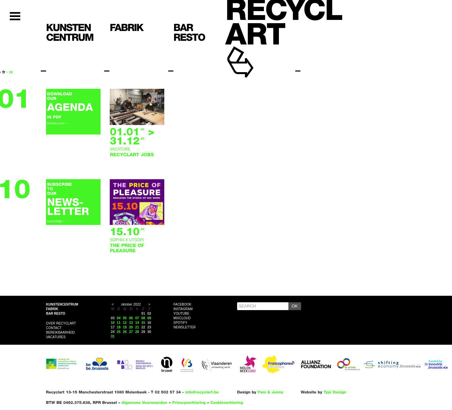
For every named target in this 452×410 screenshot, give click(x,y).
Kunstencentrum (62, 304)
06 (131, 318)
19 (125, 327)
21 (137, 327)
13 (131, 322)
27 (131, 332)
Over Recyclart (61, 323)
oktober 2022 (131, 304)
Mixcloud (182, 318)
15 (143, 322)
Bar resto (55, 313)
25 (119, 332)
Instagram (183, 309)
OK (295, 306)
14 (137, 322)
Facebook (182, 304)
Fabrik (52, 309)
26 (125, 332)
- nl (10, 72)
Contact (54, 328)
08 (143, 318)
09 (149, 318)
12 (125, 322)
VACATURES (56, 337)
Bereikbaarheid (60, 332)
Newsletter (184, 327)
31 (113, 336)
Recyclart (255, 51)
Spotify (180, 322)
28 (137, 332)
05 (125, 318)
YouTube (181, 313)
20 (131, 327)
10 (113, 322)
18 (119, 327)
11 (119, 322)
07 (137, 318)
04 (119, 318)
